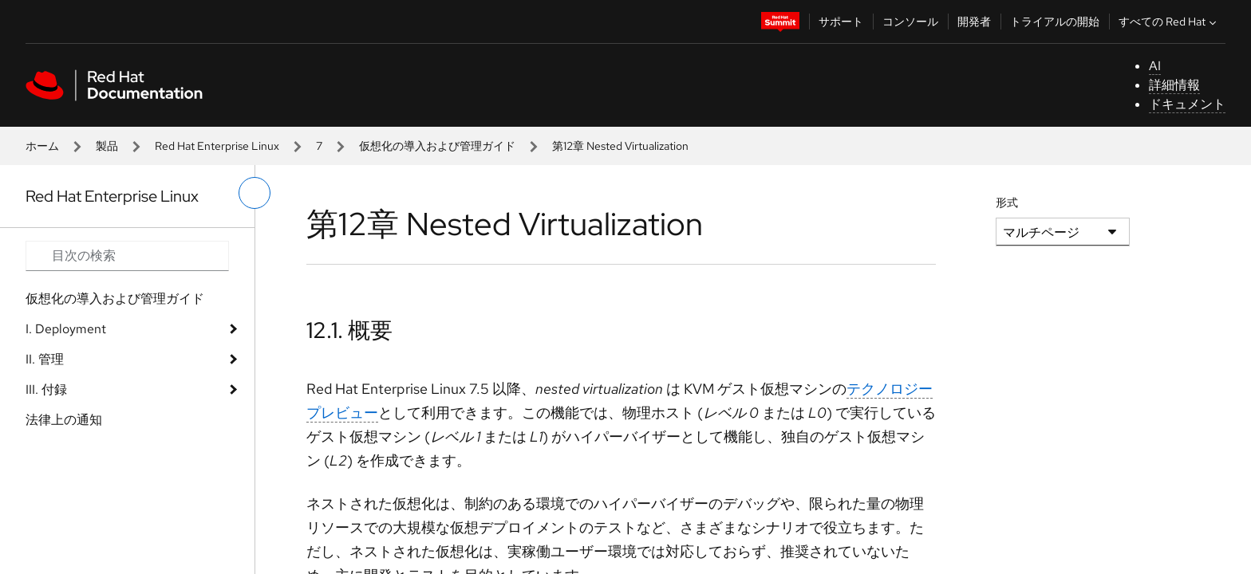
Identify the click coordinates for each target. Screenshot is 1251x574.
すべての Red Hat (1169, 21)
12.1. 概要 (349, 330)
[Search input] (127, 256)
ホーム (42, 146)
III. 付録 (46, 389)
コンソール (910, 21)
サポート (841, 21)
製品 (107, 146)
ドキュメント (1187, 104)
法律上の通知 (64, 419)
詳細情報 (1174, 85)
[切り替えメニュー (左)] (254, 193)
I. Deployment (66, 328)
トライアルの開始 (1054, 21)
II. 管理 (45, 359)
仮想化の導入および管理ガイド (437, 146)
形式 (1007, 202)
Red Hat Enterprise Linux (217, 146)
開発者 (974, 21)
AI (1155, 65)
